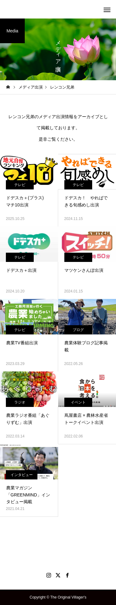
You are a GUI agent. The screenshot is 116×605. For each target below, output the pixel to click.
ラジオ (19, 402)
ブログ (78, 330)
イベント (78, 402)
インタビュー (22, 475)
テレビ (19, 185)
